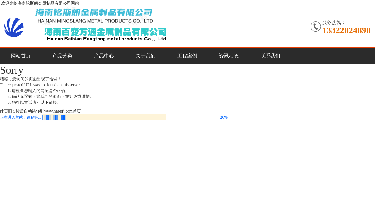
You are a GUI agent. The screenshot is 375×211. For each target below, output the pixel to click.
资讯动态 (229, 56)
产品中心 (104, 56)
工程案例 (187, 56)
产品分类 (62, 56)
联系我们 (270, 56)
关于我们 (146, 56)
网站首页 (21, 56)
